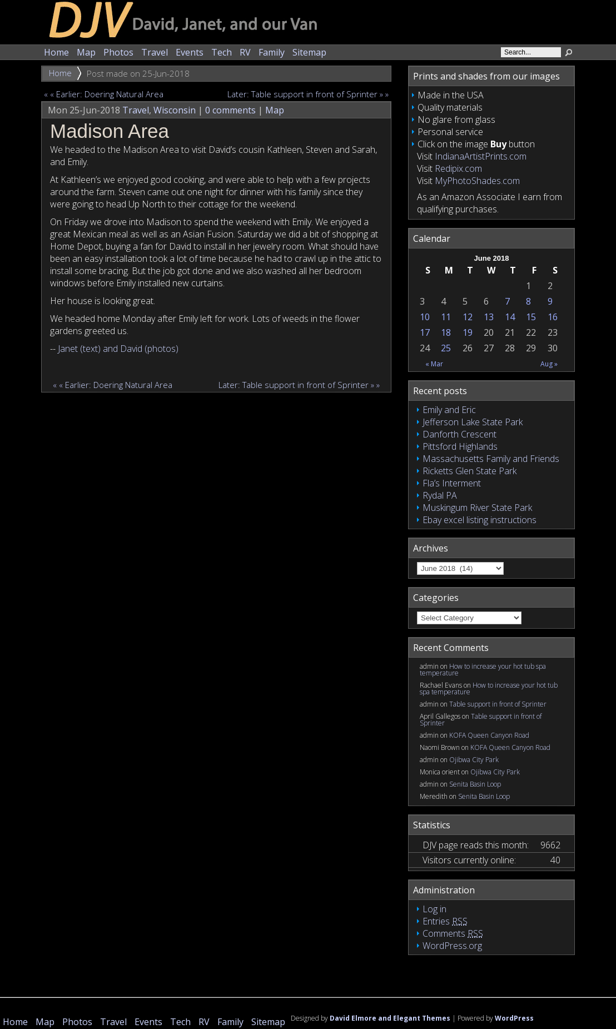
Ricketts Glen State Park (469, 470)
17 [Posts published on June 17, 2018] (425, 332)
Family (272, 52)
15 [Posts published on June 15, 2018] (531, 317)
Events (189, 52)
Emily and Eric (449, 409)
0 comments (230, 110)
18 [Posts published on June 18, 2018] (446, 332)
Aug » (549, 364)
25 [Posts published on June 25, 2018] (446, 348)
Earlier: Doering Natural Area (109, 94)
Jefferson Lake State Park (473, 421)
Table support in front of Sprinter (498, 704)
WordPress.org (452, 945)
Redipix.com (458, 168)
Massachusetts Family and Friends (491, 458)
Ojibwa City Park (474, 759)
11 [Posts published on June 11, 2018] (446, 317)
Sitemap (309, 52)
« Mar (434, 364)
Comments (453, 933)
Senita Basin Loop (475, 784)
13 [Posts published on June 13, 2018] (489, 317)
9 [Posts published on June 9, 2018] (550, 301)
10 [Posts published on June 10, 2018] (425, 317)
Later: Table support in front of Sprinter (300, 94)
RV (245, 52)
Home (56, 52)
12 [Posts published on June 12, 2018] (468, 317)
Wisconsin (174, 110)
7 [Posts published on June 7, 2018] (507, 301)
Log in (434, 908)
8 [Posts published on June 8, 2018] (528, 301)
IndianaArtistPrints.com (480, 156)
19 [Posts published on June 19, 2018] (468, 332)
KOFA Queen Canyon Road (489, 735)
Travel (154, 52)
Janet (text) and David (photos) (118, 348)
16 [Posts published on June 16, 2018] (553, 317)
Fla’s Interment (452, 483)
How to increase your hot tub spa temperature (483, 670)
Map (86, 52)
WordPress (514, 1018)
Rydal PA (440, 495)
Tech (221, 52)
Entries (445, 921)
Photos (118, 52)
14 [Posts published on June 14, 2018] (510, 317)
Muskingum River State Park (477, 507)
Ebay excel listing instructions (479, 519)
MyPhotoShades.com (477, 181)
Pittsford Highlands (460, 446)
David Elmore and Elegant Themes (390, 1018)
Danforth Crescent (459, 434)
